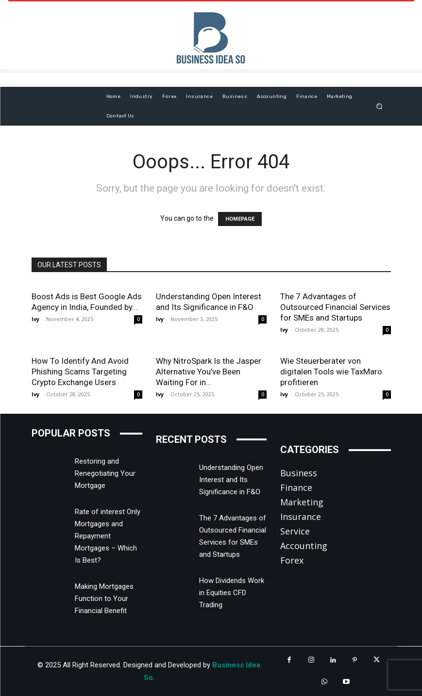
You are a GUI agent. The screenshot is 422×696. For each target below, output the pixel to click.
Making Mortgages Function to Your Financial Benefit (104, 598)
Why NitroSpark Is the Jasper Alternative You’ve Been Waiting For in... (208, 371)
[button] (379, 106)
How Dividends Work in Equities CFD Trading (231, 592)
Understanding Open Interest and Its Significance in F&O (231, 479)
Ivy (35, 319)
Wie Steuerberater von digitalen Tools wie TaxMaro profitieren (331, 371)
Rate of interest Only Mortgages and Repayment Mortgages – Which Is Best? (107, 536)
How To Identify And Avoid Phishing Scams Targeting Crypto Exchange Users (80, 371)
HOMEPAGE (239, 219)
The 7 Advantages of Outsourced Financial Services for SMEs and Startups (335, 307)
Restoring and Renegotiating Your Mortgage (105, 473)
